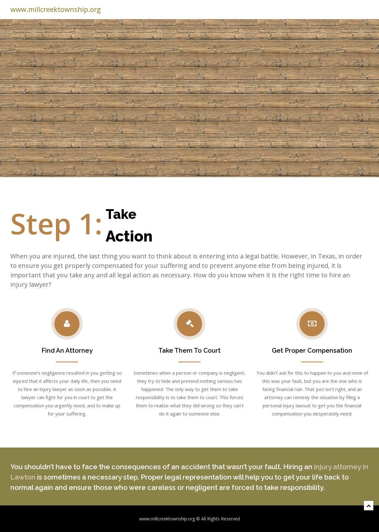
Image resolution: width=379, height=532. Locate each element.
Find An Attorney (67, 350)
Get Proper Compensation (312, 350)
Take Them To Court (189, 350)
